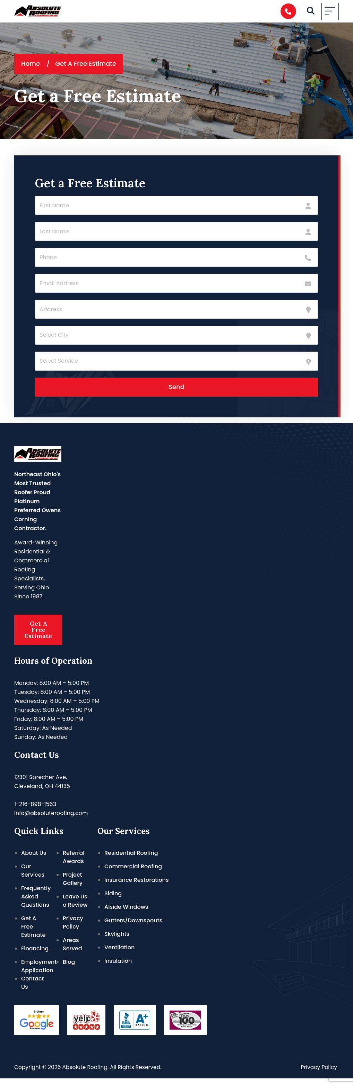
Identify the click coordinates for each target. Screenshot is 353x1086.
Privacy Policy (73, 930)
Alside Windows (126, 914)
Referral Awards (74, 865)
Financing (35, 956)
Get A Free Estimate (38, 633)
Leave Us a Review (75, 908)
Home (30, 63)
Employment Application (39, 974)
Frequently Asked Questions (36, 904)
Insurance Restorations (136, 888)
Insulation (118, 968)
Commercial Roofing (133, 874)
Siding (113, 901)
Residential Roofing (131, 861)
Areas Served (72, 952)
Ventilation (119, 955)
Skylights (116, 941)
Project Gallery (73, 886)
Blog (69, 970)
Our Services (32, 878)
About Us (33, 861)
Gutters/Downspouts (133, 928)
